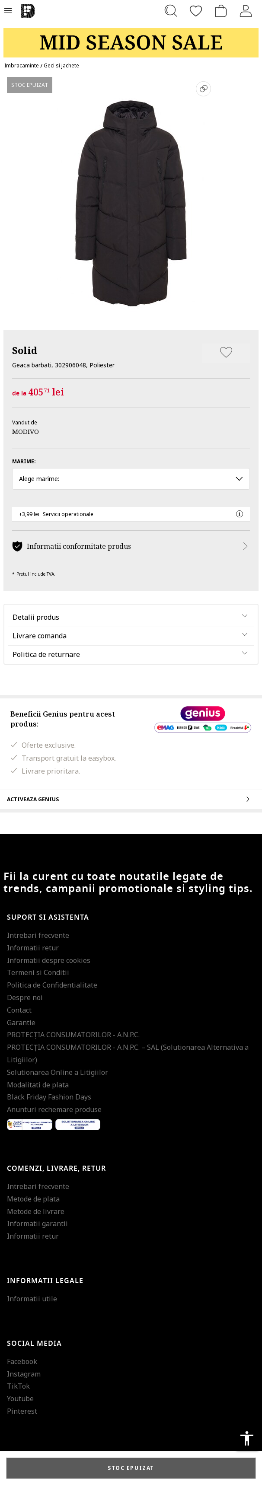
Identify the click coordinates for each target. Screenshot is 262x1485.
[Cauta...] (170, 11)
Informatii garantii (37, 1223)
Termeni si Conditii (38, 972)
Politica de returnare (46, 654)
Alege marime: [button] (131, 479)
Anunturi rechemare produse (54, 1109)
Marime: (24, 461)
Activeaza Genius (131, 799)
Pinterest (22, 1411)
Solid (24, 350)
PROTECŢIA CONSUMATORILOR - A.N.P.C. (73, 1034)
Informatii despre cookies (48, 960)
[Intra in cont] (246, 11)
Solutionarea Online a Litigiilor (57, 1072)
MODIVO (25, 431)
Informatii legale (45, 1281)
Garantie (21, 1022)
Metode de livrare (35, 1211)
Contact (19, 1010)
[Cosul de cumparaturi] (220, 11)
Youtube (20, 1398)
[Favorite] (195, 11)
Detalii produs (36, 617)
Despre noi (25, 997)
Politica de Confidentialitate (52, 985)
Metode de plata (33, 1199)
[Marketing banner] (131, 39)
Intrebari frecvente (38, 935)
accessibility (247, 1438)
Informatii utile (32, 1298)
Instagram (24, 1374)
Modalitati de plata (38, 1085)
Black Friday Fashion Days (49, 1097)
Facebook (22, 1361)
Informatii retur (33, 948)
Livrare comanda (40, 636)
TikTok (18, 1386)
